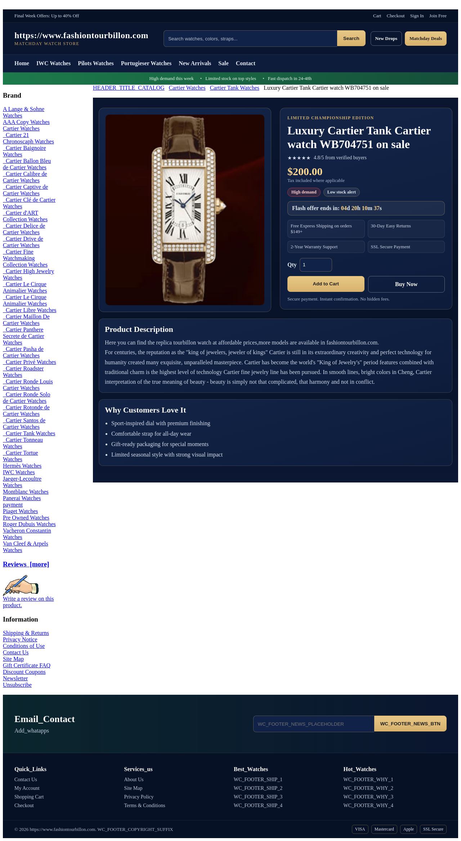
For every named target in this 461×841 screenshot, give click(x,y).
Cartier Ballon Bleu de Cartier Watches (27, 164)
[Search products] (250, 38)
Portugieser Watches (146, 63)
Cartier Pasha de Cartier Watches (23, 352)
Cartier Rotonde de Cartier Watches (26, 410)
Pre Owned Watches (26, 518)
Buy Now (406, 284)
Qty (292, 265)
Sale (223, 63)
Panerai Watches (22, 498)
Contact (245, 63)
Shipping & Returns (26, 633)
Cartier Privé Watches (29, 362)
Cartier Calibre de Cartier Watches (25, 177)
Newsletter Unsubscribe (17, 681)
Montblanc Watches (26, 492)
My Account (27, 788)
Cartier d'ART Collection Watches (25, 216)
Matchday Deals (425, 38)
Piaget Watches (20, 511)
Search (351, 38)
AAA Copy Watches (26, 122)
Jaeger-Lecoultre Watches (22, 482)
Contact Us (16, 652)
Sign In (417, 15)
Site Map (13, 659)
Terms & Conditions (144, 805)
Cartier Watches (187, 88)
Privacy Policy (139, 797)
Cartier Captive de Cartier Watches (25, 190)
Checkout (396, 15)
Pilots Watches (96, 63)
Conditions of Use (24, 646)
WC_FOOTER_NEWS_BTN (410, 723)
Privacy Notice (20, 639)
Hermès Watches (22, 466)
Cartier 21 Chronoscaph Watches (28, 138)
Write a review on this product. (28, 599)
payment (13, 505)
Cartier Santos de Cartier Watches (24, 423)
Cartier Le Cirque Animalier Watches (25, 287)
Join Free (438, 15)
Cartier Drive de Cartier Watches (23, 242)
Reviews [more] (26, 564)
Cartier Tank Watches (234, 88)
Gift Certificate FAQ (26, 665)
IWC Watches (53, 63)
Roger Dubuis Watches (29, 524)
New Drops (386, 38)
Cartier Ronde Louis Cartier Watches (28, 384)
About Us (134, 779)
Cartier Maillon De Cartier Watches (26, 319)
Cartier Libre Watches (30, 310)
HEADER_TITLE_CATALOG (129, 88)
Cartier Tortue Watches (20, 456)
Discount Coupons (24, 672)
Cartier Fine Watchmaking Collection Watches (25, 258)
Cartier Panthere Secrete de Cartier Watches (23, 336)
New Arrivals (195, 63)
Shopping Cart (29, 797)
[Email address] (313, 724)
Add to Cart (326, 283)
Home (21, 63)
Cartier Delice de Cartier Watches (24, 229)
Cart (377, 15)
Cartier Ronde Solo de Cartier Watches (26, 397)
